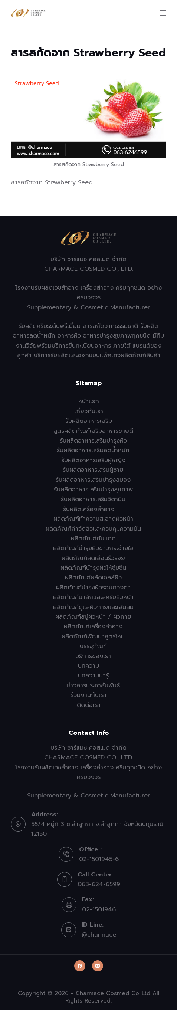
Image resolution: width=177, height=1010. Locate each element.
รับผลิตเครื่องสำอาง (88, 509)
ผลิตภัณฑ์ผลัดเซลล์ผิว (93, 577)
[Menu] (163, 13)
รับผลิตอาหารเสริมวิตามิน (93, 499)
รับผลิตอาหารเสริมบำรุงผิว (93, 440)
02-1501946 (99, 909)
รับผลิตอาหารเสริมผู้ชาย (93, 469)
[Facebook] (79, 965)
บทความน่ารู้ (93, 675)
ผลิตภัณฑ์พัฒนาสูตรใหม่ (93, 636)
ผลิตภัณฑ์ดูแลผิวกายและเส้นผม (93, 607)
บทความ (88, 665)
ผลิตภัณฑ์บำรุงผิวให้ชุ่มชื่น (93, 567)
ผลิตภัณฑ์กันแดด (93, 538)
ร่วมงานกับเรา (88, 695)
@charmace (99, 934)
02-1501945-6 (99, 859)
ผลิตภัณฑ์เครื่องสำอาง (93, 626)
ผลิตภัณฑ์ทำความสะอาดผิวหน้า (93, 518)
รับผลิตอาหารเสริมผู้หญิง (93, 460)
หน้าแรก (88, 401)
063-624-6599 (99, 884)
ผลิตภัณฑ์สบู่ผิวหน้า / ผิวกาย (93, 616)
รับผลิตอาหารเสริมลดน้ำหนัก (93, 450)
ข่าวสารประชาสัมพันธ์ (93, 685)
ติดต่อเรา (89, 705)
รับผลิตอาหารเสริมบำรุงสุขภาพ (93, 489)
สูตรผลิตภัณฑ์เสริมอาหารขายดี (93, 431)
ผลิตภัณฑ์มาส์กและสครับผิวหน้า (93, 597)
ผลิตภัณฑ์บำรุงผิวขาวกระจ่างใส (93, 548)
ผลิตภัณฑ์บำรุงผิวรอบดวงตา (93, 587)
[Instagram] (97, 965)
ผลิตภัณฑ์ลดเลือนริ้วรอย (93, 558)
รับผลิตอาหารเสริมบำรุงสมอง (93, 480)
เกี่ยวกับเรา (88, 411)
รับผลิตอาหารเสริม (88, 421)
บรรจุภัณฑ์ (93, 646)
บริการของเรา (93, 656)
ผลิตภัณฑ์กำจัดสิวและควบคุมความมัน (93, 528)
